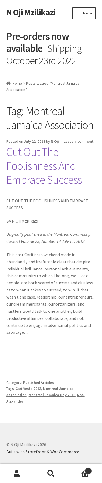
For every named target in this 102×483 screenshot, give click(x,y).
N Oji (55, 141)
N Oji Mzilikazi (31, 12)
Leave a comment (79, 141)
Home (17, 83)
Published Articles (38, 382)
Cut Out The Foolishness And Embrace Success (44, 166)
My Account (17, 473)
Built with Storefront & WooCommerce (42, 451)
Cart (80, 470)
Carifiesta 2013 (28, 388)
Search (51, 473)
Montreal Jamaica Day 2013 (52, 394)
